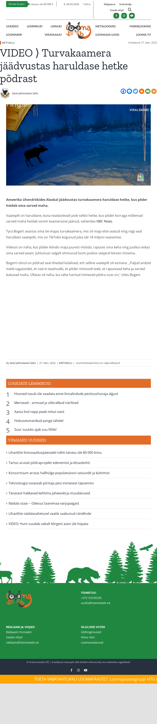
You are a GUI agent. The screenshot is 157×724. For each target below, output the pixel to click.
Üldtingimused (91, 632)
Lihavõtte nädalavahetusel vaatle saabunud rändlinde (50, 513)
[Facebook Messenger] (129, 91)
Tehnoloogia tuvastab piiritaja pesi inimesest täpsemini (51, 483)
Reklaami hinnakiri (19, 632)
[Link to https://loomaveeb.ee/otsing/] (130, 10)
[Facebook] (123, 91)
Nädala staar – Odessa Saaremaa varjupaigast (44, 503)
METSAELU (8, 42)
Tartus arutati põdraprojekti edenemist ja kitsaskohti (49, 462)
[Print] (141, 91)
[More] (154, 91)
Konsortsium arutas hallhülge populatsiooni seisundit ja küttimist (59, 473)
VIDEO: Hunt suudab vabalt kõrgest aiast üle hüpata (48, 524)
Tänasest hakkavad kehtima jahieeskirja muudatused (49, 493)
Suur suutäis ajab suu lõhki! (35, 429)
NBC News (104, 221)
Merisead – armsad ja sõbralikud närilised (46, 402)
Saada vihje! (14, 637)
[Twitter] (135, 91)
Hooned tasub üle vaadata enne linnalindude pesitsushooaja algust (66, 393)
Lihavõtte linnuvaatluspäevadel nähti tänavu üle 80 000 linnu (55, 452)
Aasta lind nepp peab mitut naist (39, 411)
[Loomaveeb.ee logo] (78, 23)
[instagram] (124, 16)
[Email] (147, 91)
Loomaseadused (92, 642)
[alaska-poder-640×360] (78, 147)
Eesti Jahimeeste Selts (25, 93)
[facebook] (116, 16)
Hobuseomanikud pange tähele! (39, 420)
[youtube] (132, 16)
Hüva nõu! (88, 637)
